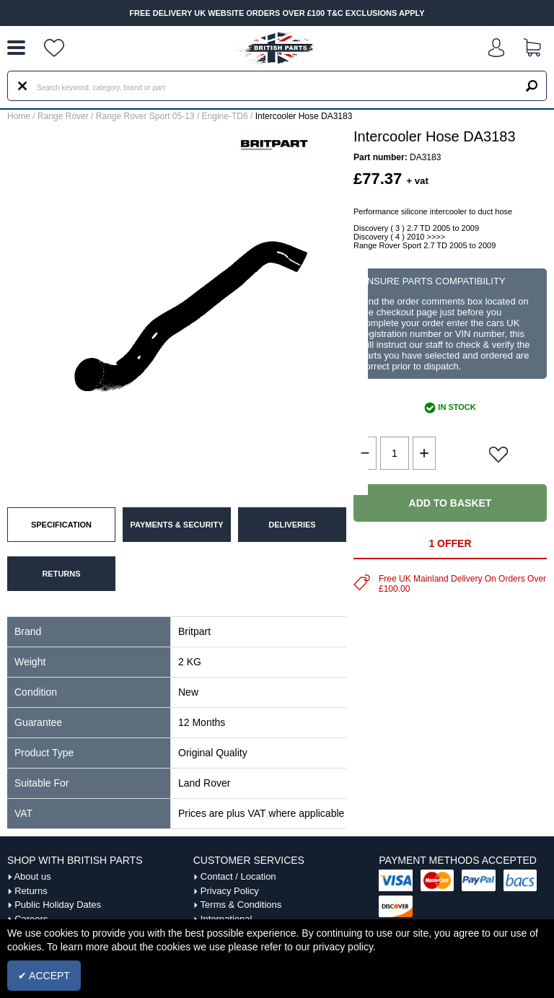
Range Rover (63, 116)
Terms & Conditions (241, 904)
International (226, 919)
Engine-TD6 (225, 116)
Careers (31, 919)
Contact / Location (238, 876)
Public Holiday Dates (57, 904)
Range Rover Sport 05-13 (145, 116)
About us (32, 876)
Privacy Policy (230, 890)
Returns (31, 890)
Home (18, 116)
